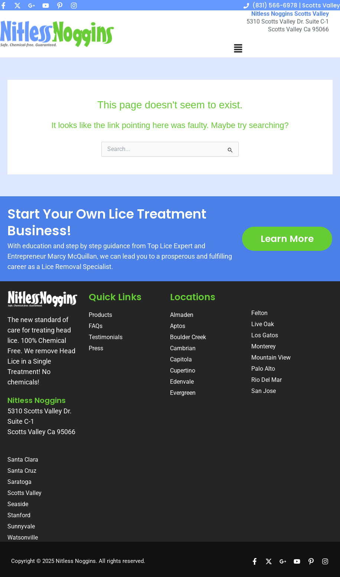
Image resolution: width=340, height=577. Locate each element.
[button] (238, 44)
